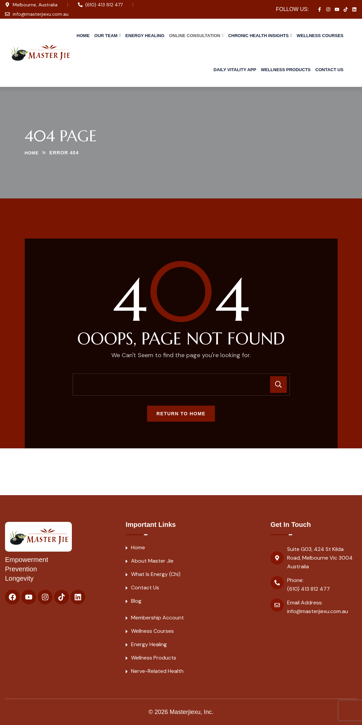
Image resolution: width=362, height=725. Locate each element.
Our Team (105, 35)
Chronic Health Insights (258, 35)
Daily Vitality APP (235, 69)
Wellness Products (286, 69)
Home (83, 35)
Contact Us (329, 69)
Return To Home (181, 413)
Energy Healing (144, 35)
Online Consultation (194, 35)
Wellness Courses (319, 35)
